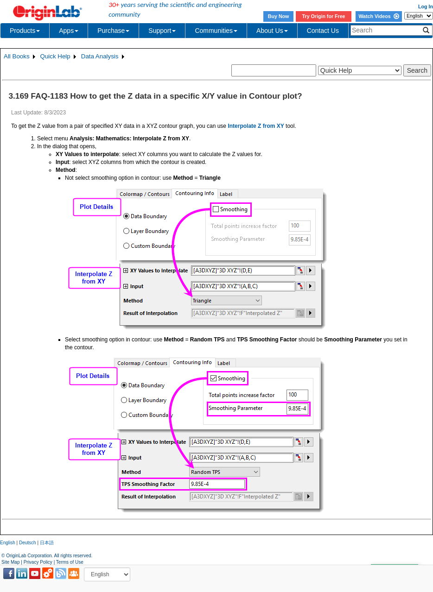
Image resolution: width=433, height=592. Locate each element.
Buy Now (278, 16)
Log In (425, 6)
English (7, 542)
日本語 (47, 542)
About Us (272, 30)
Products (25, 30)
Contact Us (323, 30)
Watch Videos (378, 16)
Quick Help (55, 56)
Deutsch (27, 542)
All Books (17, 56)
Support (162, 30)
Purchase (113, 30)
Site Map (10, 562)
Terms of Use (69, 562)
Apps (68, 30)
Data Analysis (100, 56)
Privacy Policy (38, 562)
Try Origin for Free (323, 16)
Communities (216, 30)
